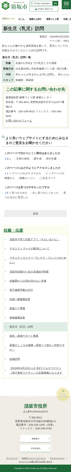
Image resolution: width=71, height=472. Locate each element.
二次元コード (47, 178)
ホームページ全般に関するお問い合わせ (35, 462)
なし (8, 158)
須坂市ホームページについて (34, 458)
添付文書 (51, 158)
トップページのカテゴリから (23, 173)
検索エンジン (26, 178)
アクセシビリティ (57, 458)
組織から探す (35, 19)
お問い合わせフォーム (19, 120)
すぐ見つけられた (16, 192)
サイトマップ (11, 458)
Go (55, 3)
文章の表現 (22, 158)
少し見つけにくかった (45, 192)
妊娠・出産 (13, 230)
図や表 (37, 158)
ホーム (21, 19)
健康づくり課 (52, 19)
